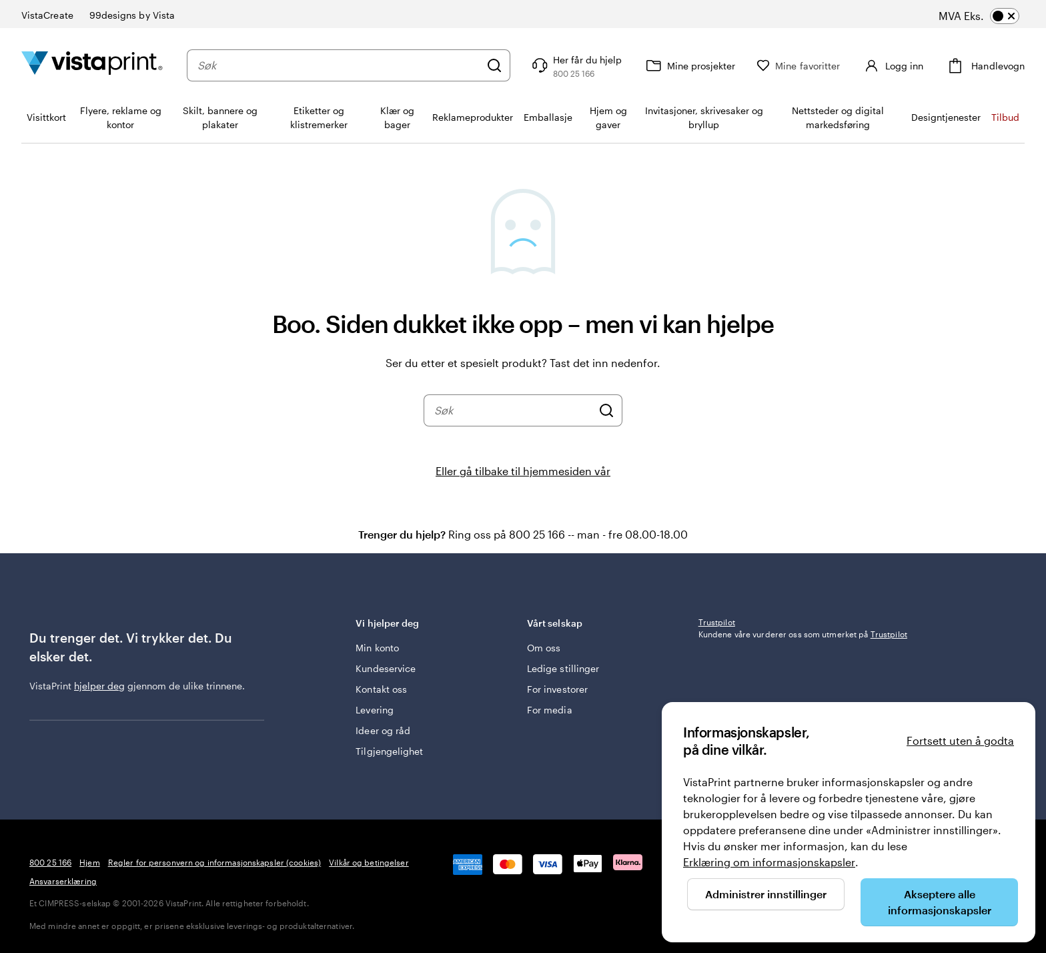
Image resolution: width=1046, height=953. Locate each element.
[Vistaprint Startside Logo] (92, 65)
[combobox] (338, 65)
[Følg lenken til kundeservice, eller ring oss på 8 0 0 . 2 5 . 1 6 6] (575, 65)
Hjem (89, 862)
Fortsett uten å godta (960, 740)
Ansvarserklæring (63, 881)
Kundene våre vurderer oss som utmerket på (802, 634)
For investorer (557, 689)
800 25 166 (50, 862)
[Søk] (494, 65)
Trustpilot (716, 622)
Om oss (543, 647)
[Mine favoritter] (798, 66)
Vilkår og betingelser (369, 862)
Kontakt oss (381, 689)
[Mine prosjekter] (689, 65)
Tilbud (1005, 117)
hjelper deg (99, 685)
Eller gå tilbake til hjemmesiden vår (523, 470)
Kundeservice (386, 668)
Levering (375, 709)
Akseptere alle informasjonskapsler (939, 902)
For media (549, 709)
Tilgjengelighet (389, 751)
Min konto (377, 647)
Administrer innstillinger (766, 894)
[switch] (991, 16)
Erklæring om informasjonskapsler (769, 862)
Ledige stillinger (563, 668)
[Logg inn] (892, 65)
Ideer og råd (383, 730)
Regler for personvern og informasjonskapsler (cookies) (214, 862)
